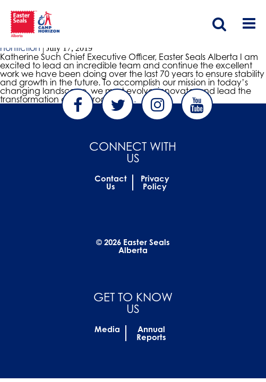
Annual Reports (151, 333)
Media (107, 329)
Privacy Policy (155, 182)
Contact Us (111, 182)
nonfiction (20, 47)
